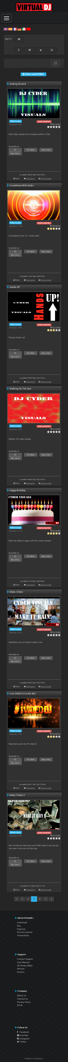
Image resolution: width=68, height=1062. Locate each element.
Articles (20, 968)
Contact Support (25, 959)
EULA (19, 1005)
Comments (30, 178)
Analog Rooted (18, 84)
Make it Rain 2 (17, 795)
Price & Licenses (24, 932)
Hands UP (15, 287)
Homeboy (56, 226)
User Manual (23, 962)
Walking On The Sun (20, 388)
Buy (19, 926)
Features (21, 929)
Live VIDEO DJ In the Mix (23, 693)
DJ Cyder (57, 124)
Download (22, 922)
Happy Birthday (17, 490)
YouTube (22, 1035)
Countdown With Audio (22, 185)
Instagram (23, 1038)
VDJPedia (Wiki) (24, 965)
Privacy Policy (23, 1002)
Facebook (23, 1032)
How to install (45, 178)
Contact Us (22, 999)
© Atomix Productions (34, 1058)
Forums (20, 972)
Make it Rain (16, 592)
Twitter (21, 1041)
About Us (21, 995)
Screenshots (23, 935)
